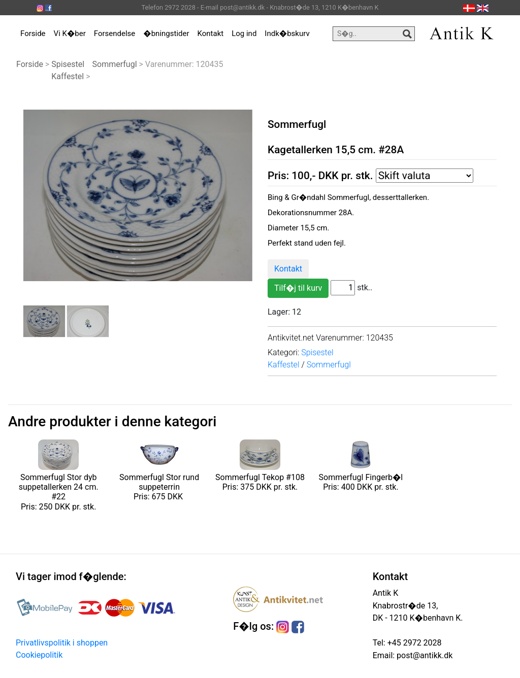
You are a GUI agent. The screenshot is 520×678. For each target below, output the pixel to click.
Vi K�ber (70, 33)
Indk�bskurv (287, 33)
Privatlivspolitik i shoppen (62, 643)
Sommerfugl (114, 64)
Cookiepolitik (39, 655)
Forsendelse (115, 33)
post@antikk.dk (423, 655)
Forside (33, 33)
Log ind (244, 33)
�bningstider (166, 33)
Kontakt (211, 33)
